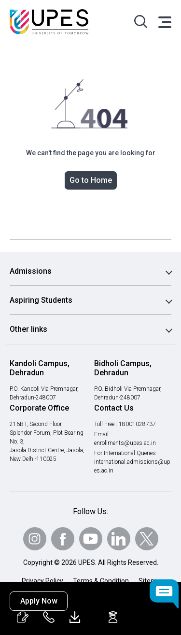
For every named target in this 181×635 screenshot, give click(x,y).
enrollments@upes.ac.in (125, 443)
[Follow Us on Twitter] (146, 538)
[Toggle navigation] (164, 22)
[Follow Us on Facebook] (62, 538)
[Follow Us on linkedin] (118, 538)
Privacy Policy (42, 581)
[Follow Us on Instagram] (34, 538)
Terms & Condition (101, 581)
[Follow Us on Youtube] (90, 538)
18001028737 (138, 424)
